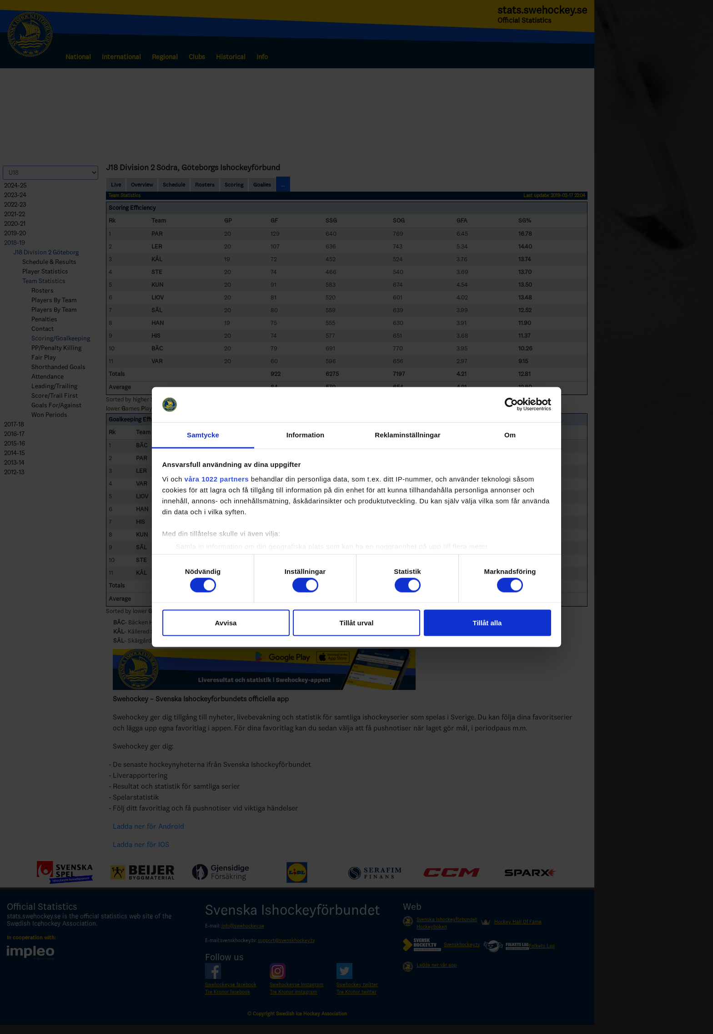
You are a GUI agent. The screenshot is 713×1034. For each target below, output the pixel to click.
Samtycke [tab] (203, 434)
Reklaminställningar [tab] (407, 434)
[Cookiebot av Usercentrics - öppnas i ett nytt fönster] (511, 404)
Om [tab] (510, 434)
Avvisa (226, 623)
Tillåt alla (487, 623)
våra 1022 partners (217, 478)
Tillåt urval (357, 623)
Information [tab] (305, 434)
